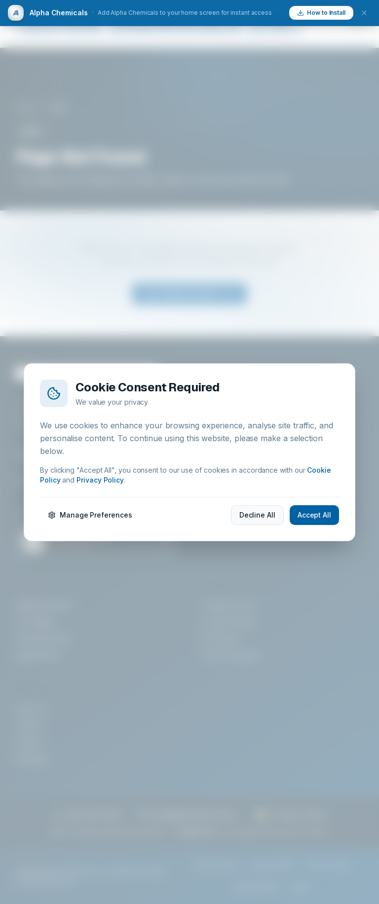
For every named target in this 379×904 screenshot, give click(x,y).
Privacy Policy (100, 480)
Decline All (257, 515)
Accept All (314, 515)
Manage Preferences (90, 515)
